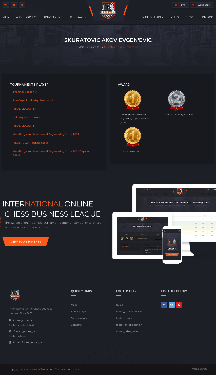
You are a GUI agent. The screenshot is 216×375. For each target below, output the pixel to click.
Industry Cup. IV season (28, 117)
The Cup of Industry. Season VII (33, 100)
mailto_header (153, 17)
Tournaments (53, 17)
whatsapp (200, 5)
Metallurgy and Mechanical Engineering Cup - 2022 (46, 134)
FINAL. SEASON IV (24, 108)
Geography (78, 17)
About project (26, 17)
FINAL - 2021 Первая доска (30, 142)
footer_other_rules (127, 331)
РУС (179, 5)
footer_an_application (129, 324)
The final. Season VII (25, 91)
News (190, 17)
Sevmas (94, 47)
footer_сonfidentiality (129, 311)
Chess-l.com (46, 369)
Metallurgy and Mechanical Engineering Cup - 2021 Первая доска (51, 153)
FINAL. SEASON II (24, 125)
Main (5, 17)
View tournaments (25, 241)
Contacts (207, 17)
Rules (175, 17)
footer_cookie (124, 318)
